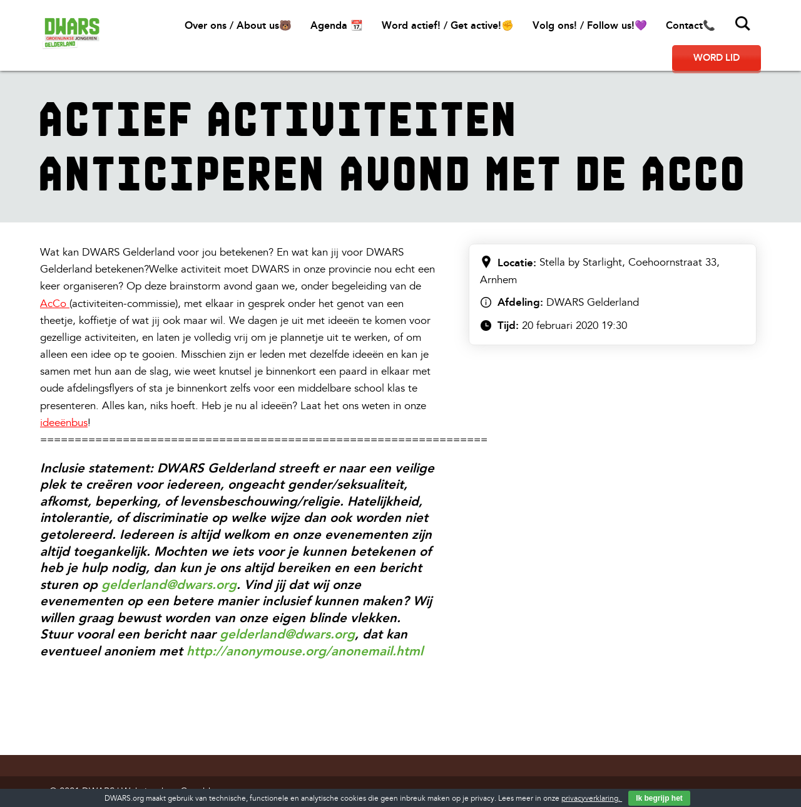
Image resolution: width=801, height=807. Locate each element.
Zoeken (742, 23)
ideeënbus (64, 422)
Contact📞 (690, 25)
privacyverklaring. (591, 798)
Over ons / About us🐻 (238, 25)
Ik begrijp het (659, 798)
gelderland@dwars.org (169, 584)
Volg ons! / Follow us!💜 (590, 25)
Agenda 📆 (336, 25)
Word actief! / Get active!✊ (448, 25)
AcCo (53, 303)
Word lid (716, 57)
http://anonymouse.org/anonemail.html (304, 651)
